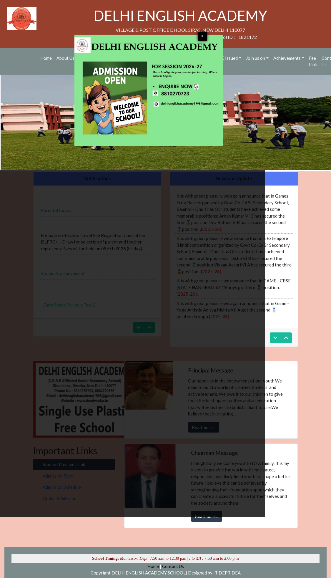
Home (153, 566)
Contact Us (173, 566)
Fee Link (313, 61)
